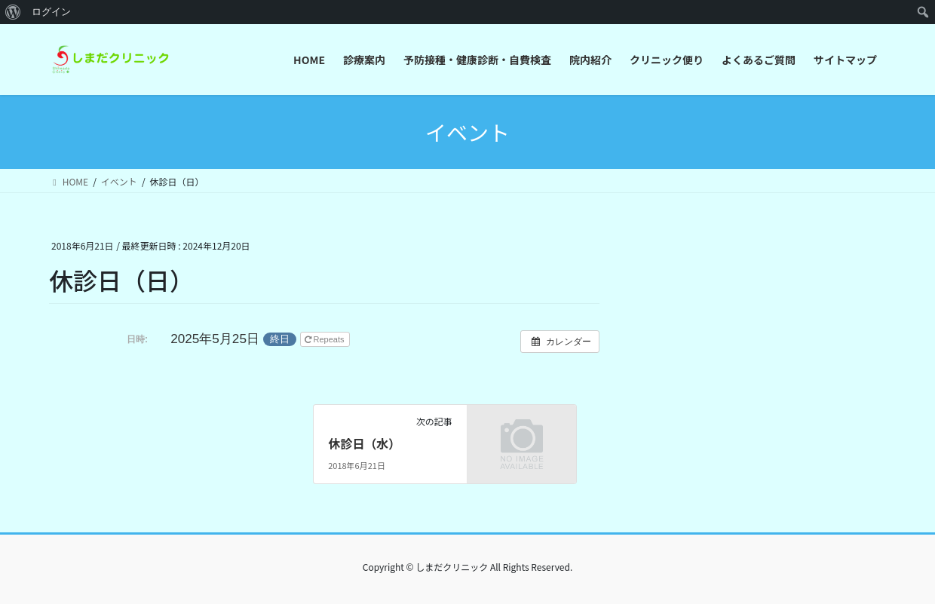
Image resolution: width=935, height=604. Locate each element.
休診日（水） (364, 443)
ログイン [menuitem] (51, 11)
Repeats (326, 339)
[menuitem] (13, 12)
